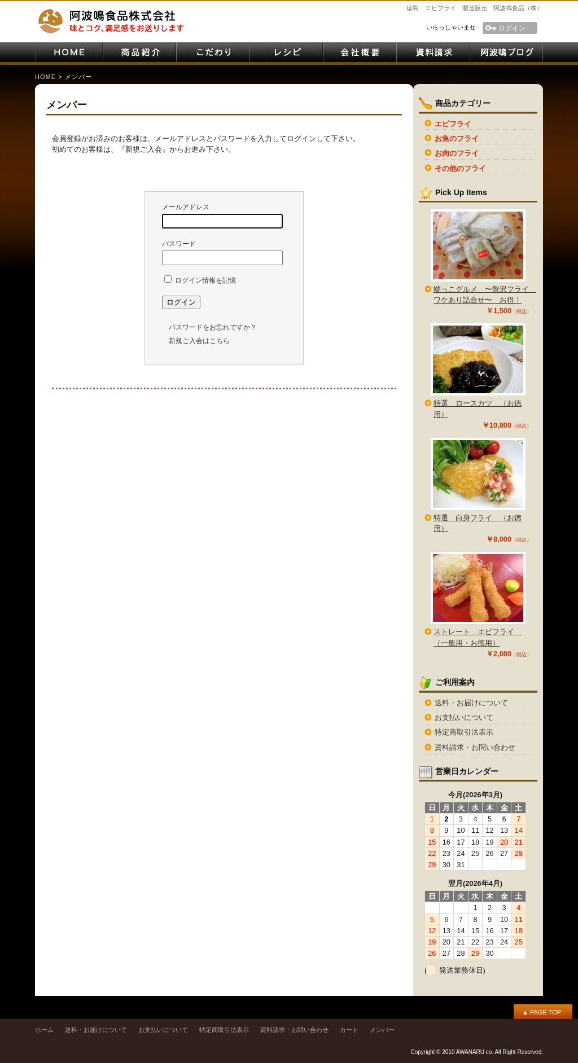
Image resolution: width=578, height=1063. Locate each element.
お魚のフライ (457, 138)
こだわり (212, 52)
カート (349, 1029)
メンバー (382, 1029)
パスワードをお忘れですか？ (213, 327)
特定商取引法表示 (464, 732)
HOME (69, 52)
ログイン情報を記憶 (200, 280)
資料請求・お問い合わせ (433, 52)
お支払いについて (464, 717)
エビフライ (453, 124)
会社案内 (359, 52)
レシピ (286, 52)
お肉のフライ (457, 153)
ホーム (44, 1029)
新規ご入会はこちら (199, 341)
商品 (139, 52)
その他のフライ (460, 168)
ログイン (512, 28)
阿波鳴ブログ (506, 52)
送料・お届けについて (471, 703)
